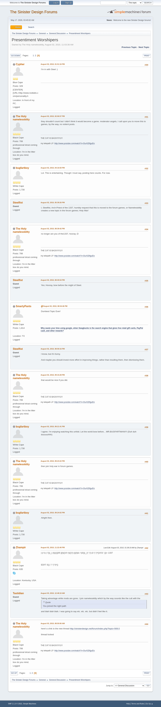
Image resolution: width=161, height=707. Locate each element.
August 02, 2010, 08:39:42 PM (53, 229)
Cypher (20, 64)
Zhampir (21, 547)
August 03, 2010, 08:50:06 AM (53, 623)
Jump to (109, 686)
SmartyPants (23, 306)
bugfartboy (22, 168)
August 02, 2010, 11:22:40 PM (53, 547)
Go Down (15, 56)
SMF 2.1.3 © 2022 (15, 704)
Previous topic (129, 47)
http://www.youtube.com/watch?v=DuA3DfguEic (74, 143)
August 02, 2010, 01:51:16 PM (53, 64)
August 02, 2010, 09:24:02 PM (53, 513)
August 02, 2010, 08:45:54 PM (53, 280)
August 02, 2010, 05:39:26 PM (53, 202)
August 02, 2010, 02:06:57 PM (53, 116)
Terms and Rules (137, 704)
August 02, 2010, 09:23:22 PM (53, 461)
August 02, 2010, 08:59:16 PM (53, 349)
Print (147, 56)
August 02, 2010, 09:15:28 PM (53, 375)
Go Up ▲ (149, 704)
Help (128, 704)
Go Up (14, 673)
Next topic (144, 47)
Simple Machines (29, 704)
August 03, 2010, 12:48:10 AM (53, 593)
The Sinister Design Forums (33, 12)
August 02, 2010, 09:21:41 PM (53, 426)
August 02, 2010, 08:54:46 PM (55, 306)
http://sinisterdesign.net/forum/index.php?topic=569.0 (95, 628)
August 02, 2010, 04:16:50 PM (53, 168)
